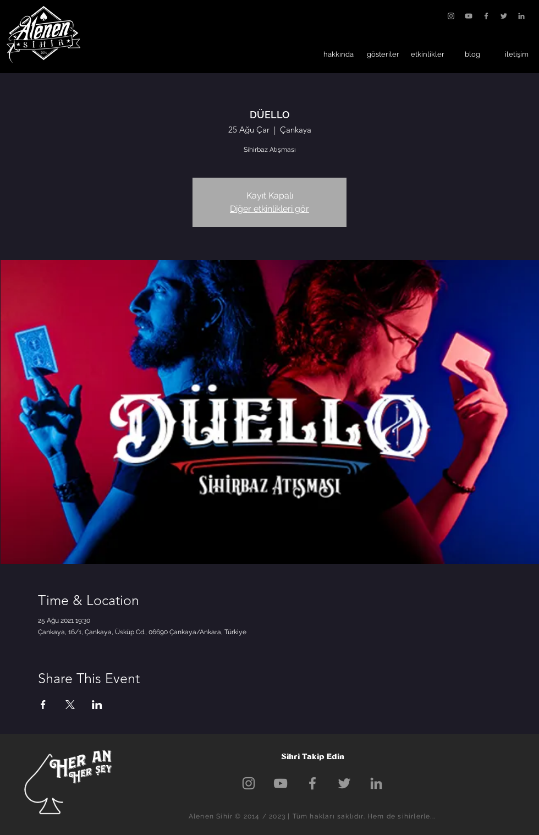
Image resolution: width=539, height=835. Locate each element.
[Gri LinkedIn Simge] (521, 16)
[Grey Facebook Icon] (486, 16)
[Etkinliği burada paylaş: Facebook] (43, 704)
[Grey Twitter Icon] (503, 16)
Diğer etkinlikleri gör (269, 209)
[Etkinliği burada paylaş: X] (70, 704)
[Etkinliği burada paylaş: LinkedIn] (97, 704)
